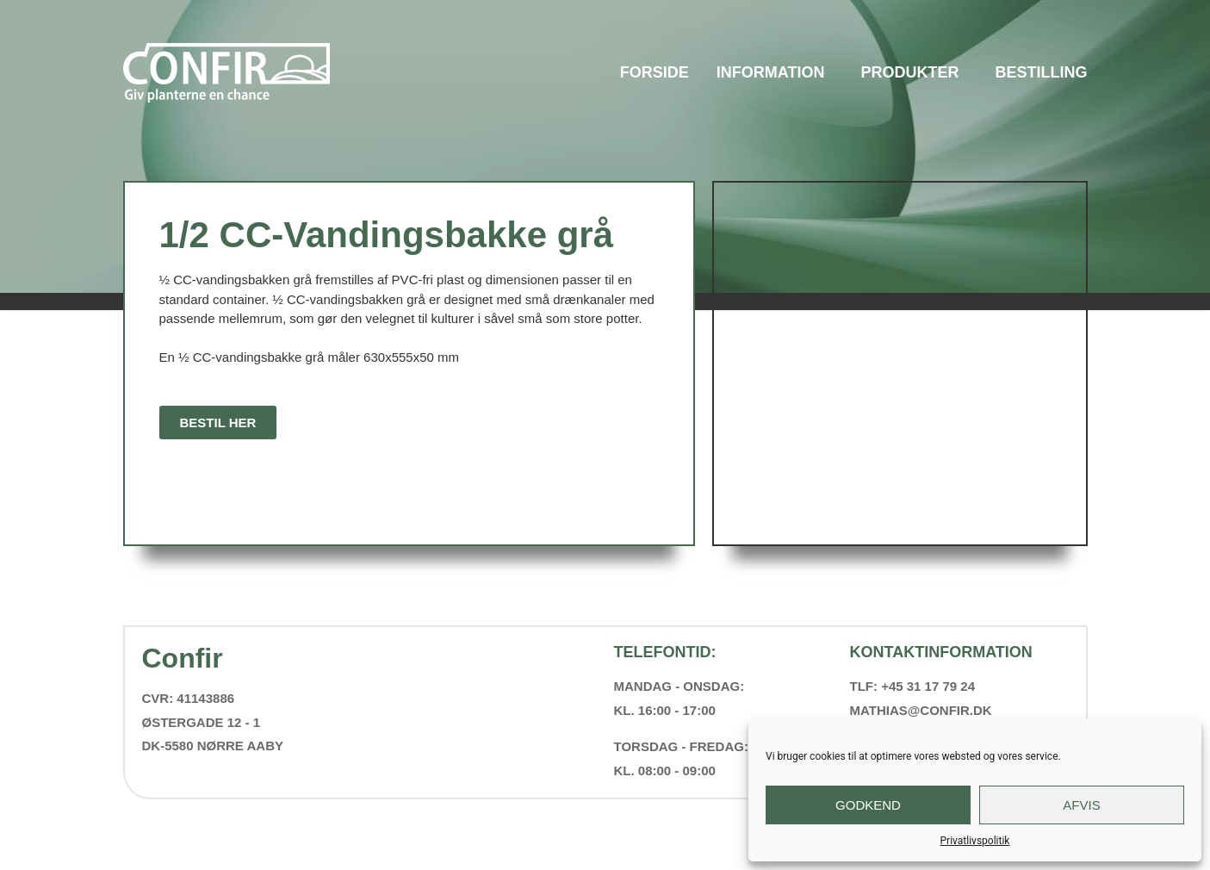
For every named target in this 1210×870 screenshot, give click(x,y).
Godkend (868, 805)
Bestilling (1042, 72)
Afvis (1081, 805)
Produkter (913, 72)
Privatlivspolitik (975, 841)
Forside (654, 72)
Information (775, 72)
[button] (218, 422)
